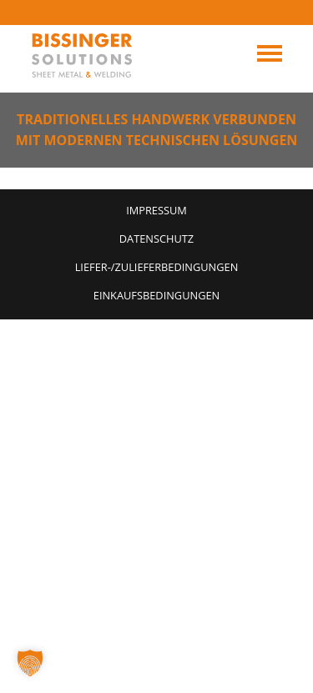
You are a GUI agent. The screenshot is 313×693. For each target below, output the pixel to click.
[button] (30, 663)
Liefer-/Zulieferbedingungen (157, 266)
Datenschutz (156, 238)
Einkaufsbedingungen (156, 295)
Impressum (156, 210)
